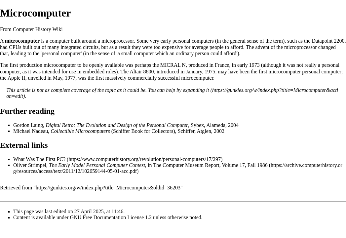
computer (59, 41)
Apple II (16, 78)
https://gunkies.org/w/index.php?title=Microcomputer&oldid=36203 (108, 187)
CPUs (15, 47)
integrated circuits (79, 47)
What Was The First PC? (39, 159)
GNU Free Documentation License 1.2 (111, 217)
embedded (93, 71)
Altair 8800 (142, 71)
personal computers (193, 41)
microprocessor (117, 41)
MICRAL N (173, 65)
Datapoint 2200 (328, 41)
